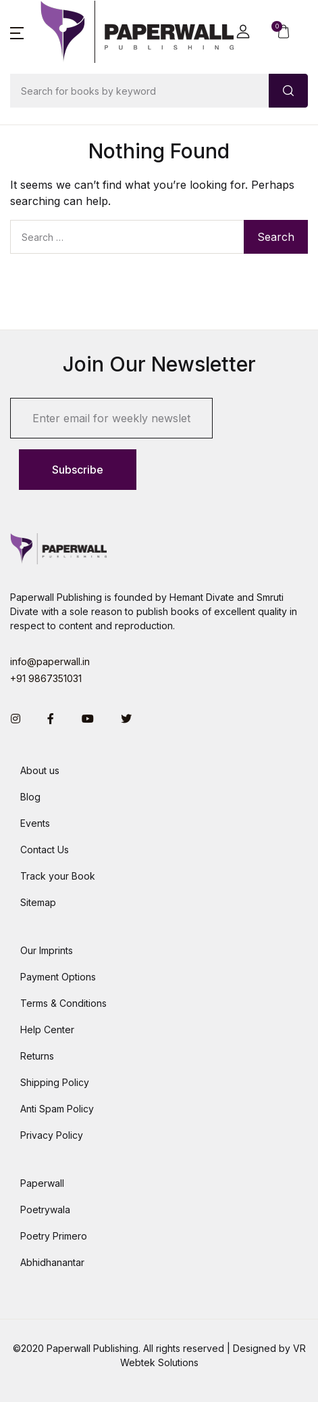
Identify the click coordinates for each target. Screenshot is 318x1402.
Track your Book (57, 876)
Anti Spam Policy (57, 1108)
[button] (17, 32)
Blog (30, 796)
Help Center (47, 1029)
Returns (37, 1056)
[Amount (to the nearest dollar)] (139, 91)
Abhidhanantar (52, 1262)
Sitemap (38, 902)
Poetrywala (45, 1209)
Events (35, 823)
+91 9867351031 (46, 678)
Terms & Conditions (63, 1003)
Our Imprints (46, 950)
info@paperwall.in (50, 661)
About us (39, 770)
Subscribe (77, 469)
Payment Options (58, 976)
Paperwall (42, 1183)
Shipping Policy (54, 1082)
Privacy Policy (51, 1135)
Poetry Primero (53, 1236)
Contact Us (44, 849)
